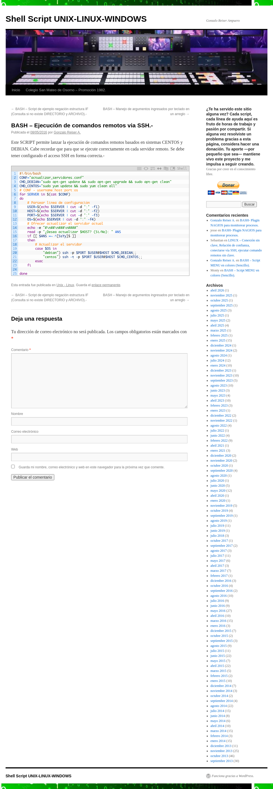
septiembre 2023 (222, 380)
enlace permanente (106, 285)
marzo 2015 (218, 671)
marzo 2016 (218, 621)
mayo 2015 (218, 661)
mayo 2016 (218, 611)
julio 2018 (217, 536)
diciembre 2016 (221, 581)
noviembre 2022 (221, 420)
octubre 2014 (219, 696)
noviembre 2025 (221, 295)
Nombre (17, 414)
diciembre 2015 (221, 631)
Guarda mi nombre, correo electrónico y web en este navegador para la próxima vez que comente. (92, 467)
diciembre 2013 (221, 746)
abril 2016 (217, 616)
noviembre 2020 (221, 460)
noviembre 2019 (221, 506)
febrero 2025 (219, 335)
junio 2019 (218, 531)
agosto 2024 (219, 355)
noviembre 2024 (221, 350)
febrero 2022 (219, 440)
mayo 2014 (218, 721)
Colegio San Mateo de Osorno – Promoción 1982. (66, 90)
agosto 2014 (219, 706)
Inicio (16, 90)
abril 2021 (217, 445)
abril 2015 (217, 666)
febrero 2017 (219, 576)
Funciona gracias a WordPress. (233, 776)
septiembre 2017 (222, 546)
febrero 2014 (219, 736)
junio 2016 (218, 606)
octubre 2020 (219, 466)
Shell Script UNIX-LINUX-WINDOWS (76, 18)
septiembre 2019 (222, 516)
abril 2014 (217, 726)
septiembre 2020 (222, 471)
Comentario (21, 350)
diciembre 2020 (221, 455)
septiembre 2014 (222, 701)
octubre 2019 (219, 511)
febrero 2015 (219, 676)
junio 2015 (218, 656)
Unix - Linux (65, 285)
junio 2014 (218, 716)
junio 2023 (218, 390)
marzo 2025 (218, 330)
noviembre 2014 (221, 691)
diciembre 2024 (221, 345)
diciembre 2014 (221, 686)
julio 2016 (217, 601)
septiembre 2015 (222, 641)
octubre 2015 (219, 636)
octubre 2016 (219, 586)
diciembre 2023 (221, 370)
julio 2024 (217, 360)
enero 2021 (218, 450)
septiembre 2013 (222, 761)
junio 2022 (218, 435)
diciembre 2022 (221, 415)
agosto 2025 (219, 310)
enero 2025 (218, 340)
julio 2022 (217, 430)
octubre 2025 (219, 300)
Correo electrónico (24, 432)
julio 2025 (217, 315)
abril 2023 (217, 400)
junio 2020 (218, 486)
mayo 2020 (218, 491)
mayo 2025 (218, 320)
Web (14, 449)
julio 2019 (217, 526)
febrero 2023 (219, 405)
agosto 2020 (219, 476)
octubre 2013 (219, 756)
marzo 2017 (218, 571)
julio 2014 (217, 711)
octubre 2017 (219, 541)
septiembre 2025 (222, 305)
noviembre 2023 (221, 375)
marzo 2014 (218, 731)
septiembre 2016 (222, 591)
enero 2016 (218, 626)
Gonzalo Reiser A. (67, 132)
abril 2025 (217, 325)
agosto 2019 (219, 521)
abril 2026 (217, 290)
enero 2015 (218, 681)
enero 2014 (218, 741)
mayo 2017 (218, 561)
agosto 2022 (219, 425)
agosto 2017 (219, 551)
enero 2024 (218, 365)
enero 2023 (218, 410)
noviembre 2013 (221, 751)
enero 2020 (218, 501)
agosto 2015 (219, 646)
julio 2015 (217, 651)
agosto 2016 (219, 596)
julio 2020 (217, 481)
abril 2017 (217, 566)
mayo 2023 (218, 395)
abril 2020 (217, 496)
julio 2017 (217, 556)
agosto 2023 (219, 385)
